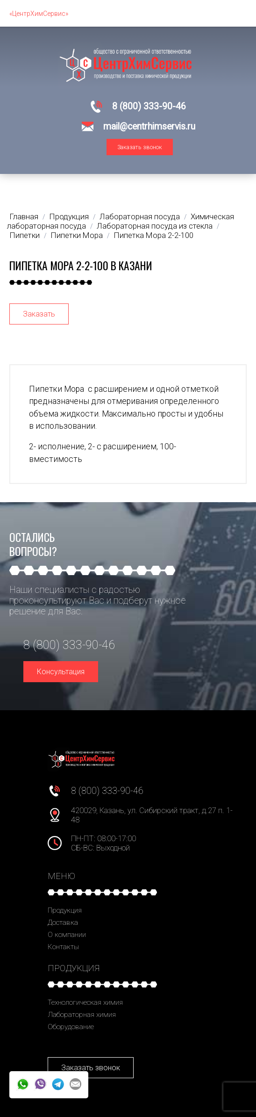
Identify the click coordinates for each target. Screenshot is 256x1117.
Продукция (65, 910)
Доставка (63, 922)
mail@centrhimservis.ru (149, 126)
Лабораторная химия (82, 1014)
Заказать (39, 314)
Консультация (61, 671)
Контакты (63, 947)
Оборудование (71, 1027)
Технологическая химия (85, 1002)
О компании (67, 934)
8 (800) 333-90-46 (149, 106)
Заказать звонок (139, 147)
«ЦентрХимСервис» (38, 13)
